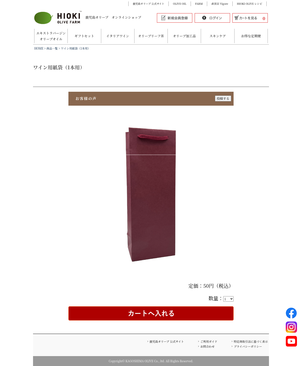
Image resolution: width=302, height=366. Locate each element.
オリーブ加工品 (184, 35)
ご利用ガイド (208, 341)
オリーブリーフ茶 (151, 35)
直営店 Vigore (219, 3)
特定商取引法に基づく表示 (251, 341)
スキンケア (218, 35)
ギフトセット (84, 35)
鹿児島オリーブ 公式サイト (148, 3)
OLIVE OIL (179, 3)
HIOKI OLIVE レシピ (249, 3)
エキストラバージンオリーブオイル (51, 36)
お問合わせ (207, 346)
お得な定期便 (251, 35)
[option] (151, 195)
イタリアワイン (117, 35)
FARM (199, 3)
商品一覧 (52, 48)
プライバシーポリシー (248, 346)
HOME (38, 48)
